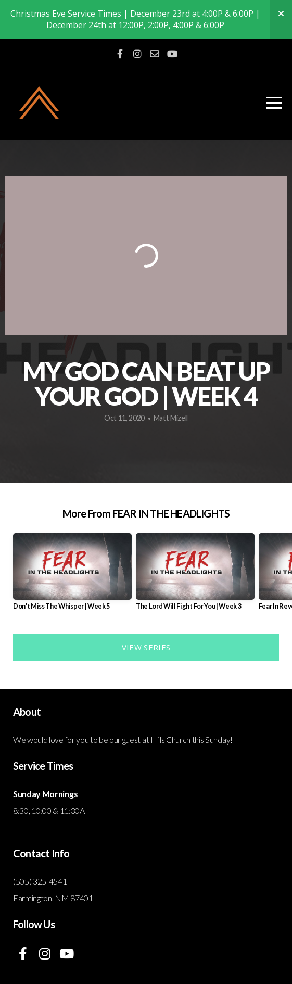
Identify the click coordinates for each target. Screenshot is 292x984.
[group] (72, 576)
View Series (146, 647)
